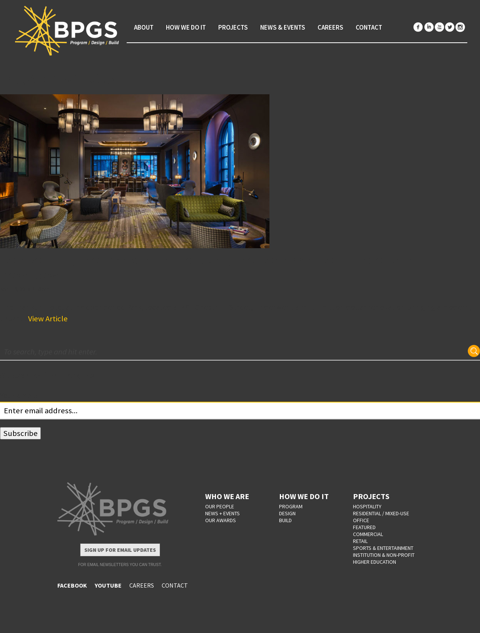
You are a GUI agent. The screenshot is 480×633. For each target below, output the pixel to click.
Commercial (368, 534)
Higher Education (374, 561)
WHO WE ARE (227, 496)
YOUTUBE (108, 585)
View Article (48, 319)
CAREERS (141, 585)
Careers (330, 27)
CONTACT (175, 585)
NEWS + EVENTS (222, 513)
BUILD (285, 520)
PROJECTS (371, 496)
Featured (364, 527)
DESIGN (287, 513)
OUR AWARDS (220, 520)
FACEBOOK (72, 585)
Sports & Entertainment (383, 547)
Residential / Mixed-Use (381, 513)
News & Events (282, 27)
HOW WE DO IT (304, 496)
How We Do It (186, 27)
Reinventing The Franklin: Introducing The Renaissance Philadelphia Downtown (207, 267)
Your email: (18, 396)
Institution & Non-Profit (384, 554)
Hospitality (367, 506)
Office (361, 520)
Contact (369, 27)
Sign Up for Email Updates (120, 549)
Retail (360, 541)
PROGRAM (291, 506)
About (144, 27)
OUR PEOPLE (219, 506)
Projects (233, 27)
